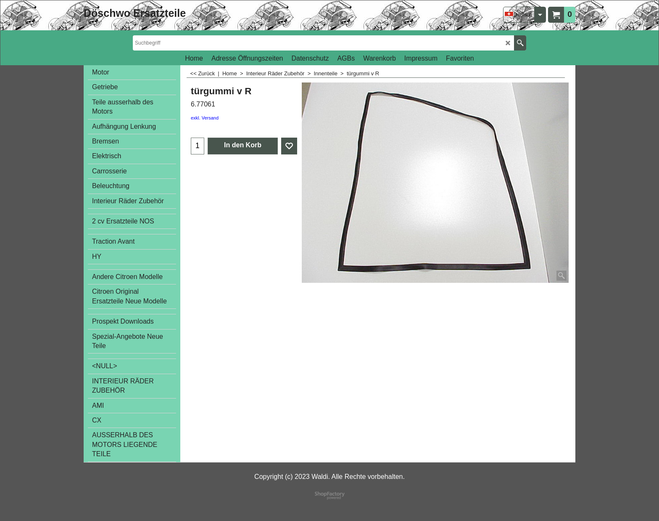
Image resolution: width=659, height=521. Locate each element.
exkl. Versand (205, 117)
